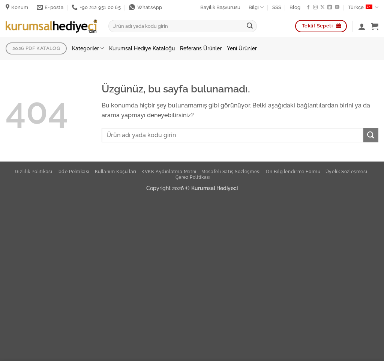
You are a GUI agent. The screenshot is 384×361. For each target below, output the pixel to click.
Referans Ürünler (201, 48)
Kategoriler (88, 48)
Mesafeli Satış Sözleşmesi (231, 171)
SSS (276, 7)
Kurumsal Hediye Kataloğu (142, 48)
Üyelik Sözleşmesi (346, 171)
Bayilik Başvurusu (220, 7)
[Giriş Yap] (362, 26)
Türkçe (363, 7)
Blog (295, 7)
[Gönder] (249, 26)
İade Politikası (73, 171)
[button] (374, 26)
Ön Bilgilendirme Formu (293, 171)
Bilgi (256, 7)
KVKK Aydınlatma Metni (168, 171)
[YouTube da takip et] (337, 7)
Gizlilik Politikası (33, 171)
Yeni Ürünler (242, 48)
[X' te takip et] (322, 7)
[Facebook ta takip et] (308, 7)
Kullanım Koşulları (115, 171)
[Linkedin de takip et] (329, 7)
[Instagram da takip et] (315, 7)
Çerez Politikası (193, 177)
